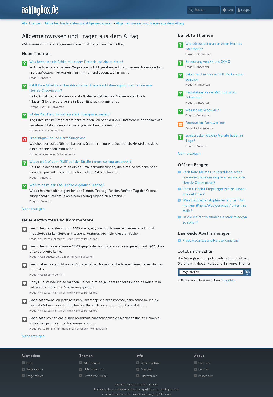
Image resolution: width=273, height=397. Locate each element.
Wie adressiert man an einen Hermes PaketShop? (68, 239)
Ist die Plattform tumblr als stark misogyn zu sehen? (69, 114)
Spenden (146, 369)
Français (153, 385)
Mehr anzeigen (189, 153)
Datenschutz (155, 389)
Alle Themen (31, 23)
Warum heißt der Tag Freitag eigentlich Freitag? (66, 185)
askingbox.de (40, 10)
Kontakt (203, 369)
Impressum (205, 376)
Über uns (204, 363)
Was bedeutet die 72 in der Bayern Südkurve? (66, 257)
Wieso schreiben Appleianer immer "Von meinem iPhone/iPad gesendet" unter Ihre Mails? (214, 206)
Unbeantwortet (94, 369)
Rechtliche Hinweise (106, 389)
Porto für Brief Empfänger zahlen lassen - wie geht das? (72, 328)
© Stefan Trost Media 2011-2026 (121, 394)
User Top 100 (150, 363)
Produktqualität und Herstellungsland (57, 138)
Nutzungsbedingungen (133, 389)
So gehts (228, 280)
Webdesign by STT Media (157, 394)
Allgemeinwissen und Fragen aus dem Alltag (150, 23)
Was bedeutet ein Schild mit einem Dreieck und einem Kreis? (76, 62)
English (131, 385)
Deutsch (120, 385)
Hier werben (149, 376)
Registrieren (34, 369)
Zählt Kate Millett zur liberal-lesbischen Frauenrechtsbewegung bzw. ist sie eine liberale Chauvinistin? (214, 177)
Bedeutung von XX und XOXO (207, 61)
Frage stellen (34, 376)
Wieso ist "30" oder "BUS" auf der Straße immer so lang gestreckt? (80, 161)
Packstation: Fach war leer (205, 123)
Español (141, 385)
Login (30, 363)
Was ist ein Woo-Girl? (51, 275)
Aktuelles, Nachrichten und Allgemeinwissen (78, 23)
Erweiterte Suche (95, 376)
